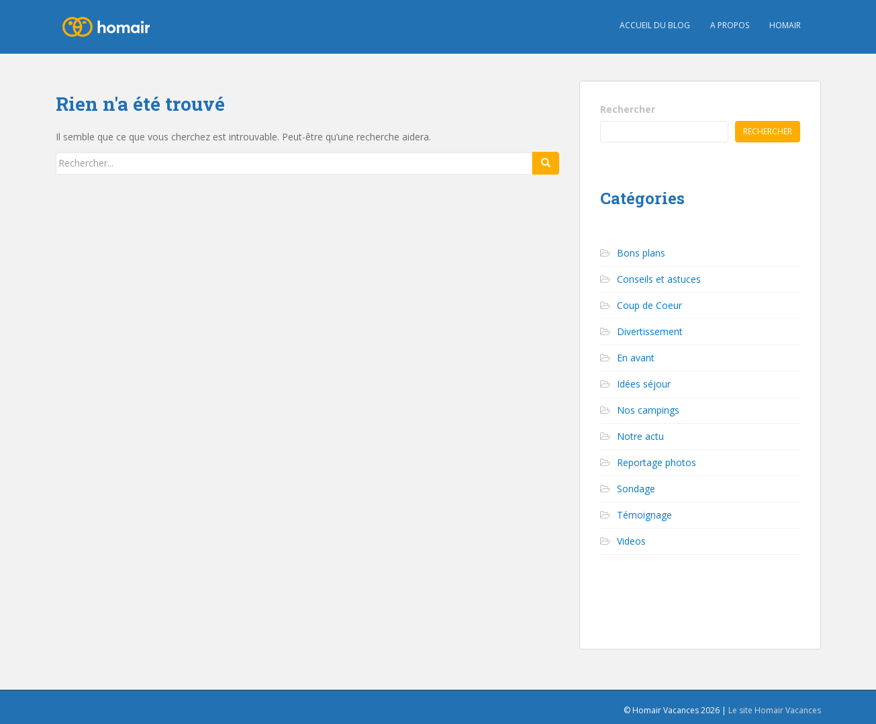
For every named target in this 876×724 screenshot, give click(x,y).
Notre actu (640, 436)
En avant (635, 357)
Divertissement (650, 331)
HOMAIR (785, 25)
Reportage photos (656, 462)
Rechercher (627, 109)
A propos (729, 25)
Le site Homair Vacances (774, 710)
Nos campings (648, 410)
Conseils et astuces (659, 279)
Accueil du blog (655, 25)
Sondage (636, 488)
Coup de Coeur (649, 305)
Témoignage (644, 514)
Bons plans (641, 252)
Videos (631, 541)
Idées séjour (644, 383)
